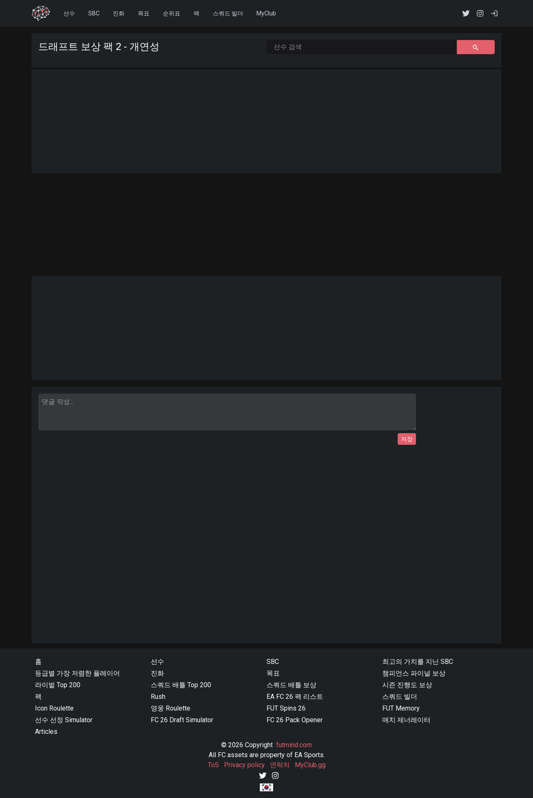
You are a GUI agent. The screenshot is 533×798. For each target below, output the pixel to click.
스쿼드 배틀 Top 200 (181, 685)
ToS (213, 765)
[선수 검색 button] (476, 47)
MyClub (266, 13)
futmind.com (294, 745)
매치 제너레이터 (406, 720)
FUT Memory (401, 708)
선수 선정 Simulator (63, 720)
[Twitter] (262, 775)
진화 (119, 13)
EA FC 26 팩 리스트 (294, 697)
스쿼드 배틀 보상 (291, 685)
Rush (158, 697)
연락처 (280, 765)
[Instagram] (275, 775)
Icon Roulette (54, 708)
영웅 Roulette (170, 708)
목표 (143, 13)
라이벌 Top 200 (57, 685)
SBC (272, 662)
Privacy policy (244, 765)
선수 (69, 13)
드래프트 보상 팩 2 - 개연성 (98, 46)
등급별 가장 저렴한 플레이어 (77, 673)
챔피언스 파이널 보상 (414, 673)
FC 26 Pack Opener (294, 720)
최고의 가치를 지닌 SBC (417, 662)
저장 (407, 439)
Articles (46, 732)
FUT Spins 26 (286, 708)
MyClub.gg (310, 765)
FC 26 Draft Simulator (182, 720)
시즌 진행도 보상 (407, 685)
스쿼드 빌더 (399, 697)
